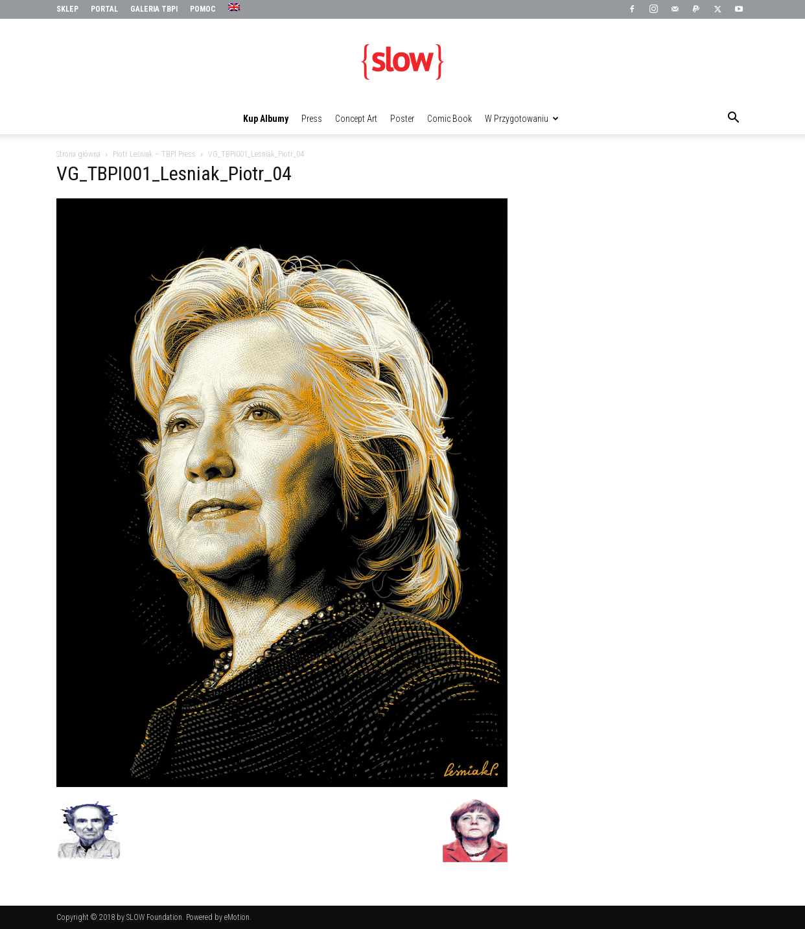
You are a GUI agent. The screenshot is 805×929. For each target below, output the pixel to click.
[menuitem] (235, 8)
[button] (733, 119)
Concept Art (356, 118)
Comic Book (449, 118)
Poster (402, 118)
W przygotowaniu (522, 118)
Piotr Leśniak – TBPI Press (154, 154)
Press (311, 118)
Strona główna (78, 154)
